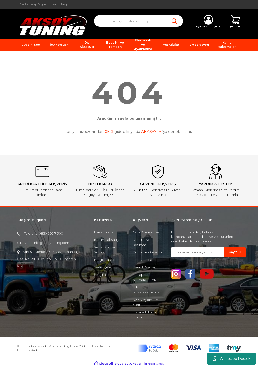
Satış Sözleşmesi (146, 232)
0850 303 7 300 (51, 233)
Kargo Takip (60, 4)
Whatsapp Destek (231, 358)
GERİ (109, 131)
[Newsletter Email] (197, 252)
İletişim (100, 274)
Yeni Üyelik (103, 267)
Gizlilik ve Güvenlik (147, 252)
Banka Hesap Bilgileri (33, 4)
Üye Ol (216, 26)
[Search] (138, 21)
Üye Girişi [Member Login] (202, 26)
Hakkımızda (103, 232)
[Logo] (52, 25)
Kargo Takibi (104, 260)
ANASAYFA (151, 131)
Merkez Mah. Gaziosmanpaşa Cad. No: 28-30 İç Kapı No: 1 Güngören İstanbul (48, 259)
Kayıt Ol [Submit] (235, 252)
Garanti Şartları (144, 267)
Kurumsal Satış (106, 240)
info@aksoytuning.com (51, 243)
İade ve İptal (142, 260)
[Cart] (235, 22)
